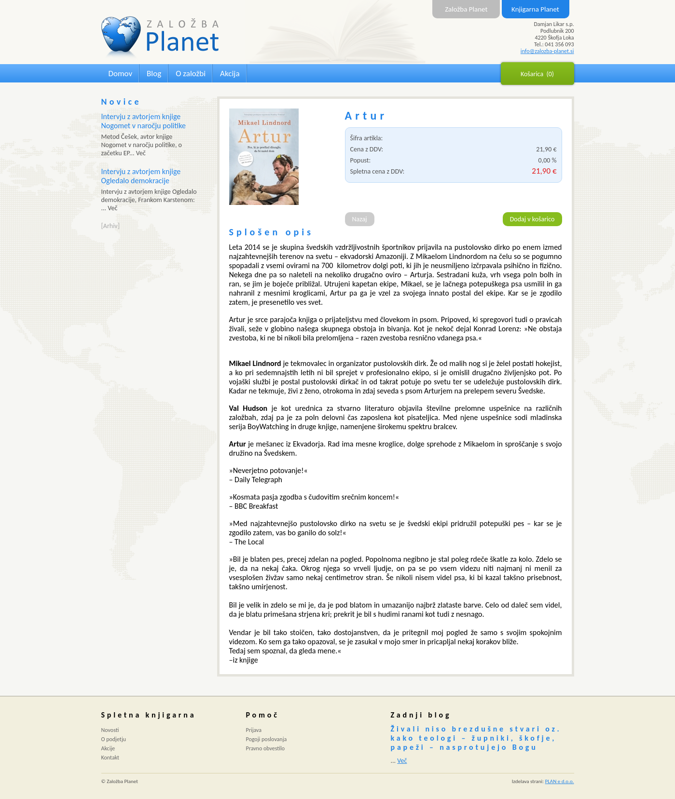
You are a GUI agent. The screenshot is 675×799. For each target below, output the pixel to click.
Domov (121, 73)
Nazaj (359, 219)
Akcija (229, 73)
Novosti (110, 730)
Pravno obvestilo (265, 748)
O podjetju (113, 739)
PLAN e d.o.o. (559, 781)
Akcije (108, 748)
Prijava (254, 730)
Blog (154, 73)
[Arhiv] (110, 226)
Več (402, 761)
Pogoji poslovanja (266, 739)
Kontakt (110, 757)
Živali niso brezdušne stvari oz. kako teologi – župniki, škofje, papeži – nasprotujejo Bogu (476, 738)
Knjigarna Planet (535, 9)
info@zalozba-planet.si (547, 51)
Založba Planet (466, 9)
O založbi (191, 73)
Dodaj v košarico (532, 219)
